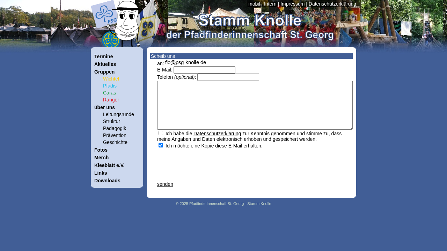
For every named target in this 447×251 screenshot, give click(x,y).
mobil (254, 4)
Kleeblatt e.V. (109, 165)
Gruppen (104, 72)
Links (100, 173)
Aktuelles (105, 64)
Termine (103, 56)
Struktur (111, 121)
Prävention (114, 135)
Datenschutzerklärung (332, 4)
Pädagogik (114, 128)
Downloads (107, 180)
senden (165, 184)
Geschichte (115, 142)
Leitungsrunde (118, 114)
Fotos (101, 150)
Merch (101, 157)
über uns (104, 107)
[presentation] (210, 162)
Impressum (292, 4)
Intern (270, 4)
